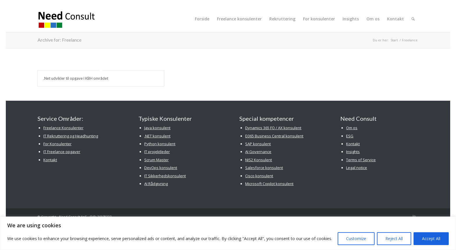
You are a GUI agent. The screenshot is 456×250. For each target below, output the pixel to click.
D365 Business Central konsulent (274, 136)
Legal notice (356, 167)
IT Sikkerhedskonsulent (165, 175)
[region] (228, 233)
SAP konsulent (258, 143)
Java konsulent (157, 127)
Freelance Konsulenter (63, 127)
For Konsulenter (57, 143)
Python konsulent (159, 143)
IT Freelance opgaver (61, 151)
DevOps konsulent (160, 167)
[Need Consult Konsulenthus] (67, 19)
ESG (349, 136)
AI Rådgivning (156, 183)
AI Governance (258, 151)
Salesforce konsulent (264, 167)
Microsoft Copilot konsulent (269, 183)
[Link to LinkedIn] (414, 216)
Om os (351, 127)
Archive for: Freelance (59, 39)
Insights (353, 151)
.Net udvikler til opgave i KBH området (75, 78)
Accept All (431, 238)
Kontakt (50, 159)
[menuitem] (202, 19)
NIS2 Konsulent (258, 159)
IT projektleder (157, 151)
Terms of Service (361, 159)
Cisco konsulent (259, 175)
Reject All (394, 238)
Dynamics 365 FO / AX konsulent (273, 127)
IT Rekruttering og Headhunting (70, 136)
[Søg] (413, 19)
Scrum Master (156, 159)
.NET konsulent (157, 136)
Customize (356, 238)
